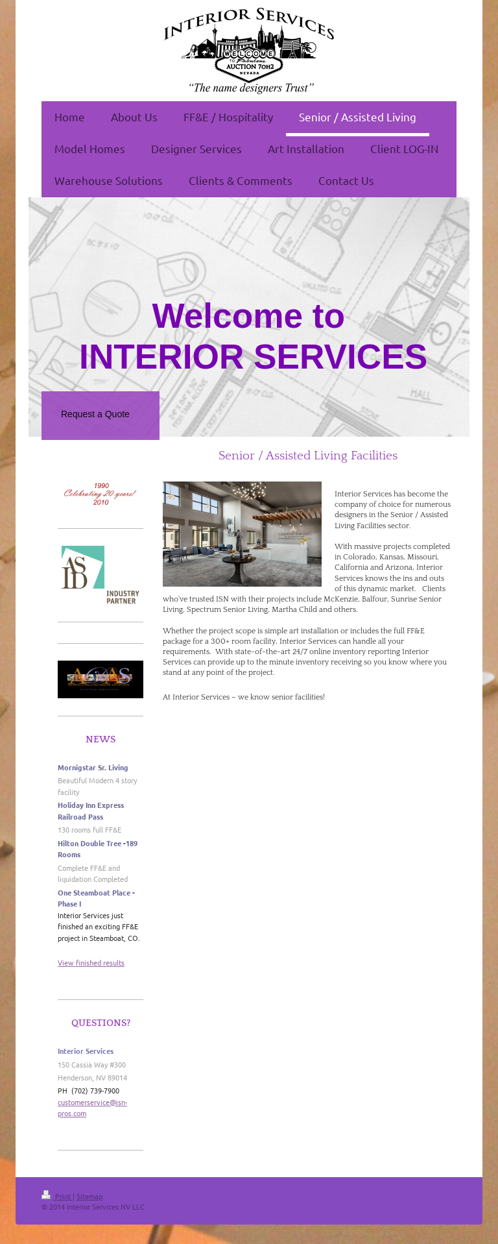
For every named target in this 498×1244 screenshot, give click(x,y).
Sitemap (89, 1196)
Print (57, 1196)
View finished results (91, 962)
